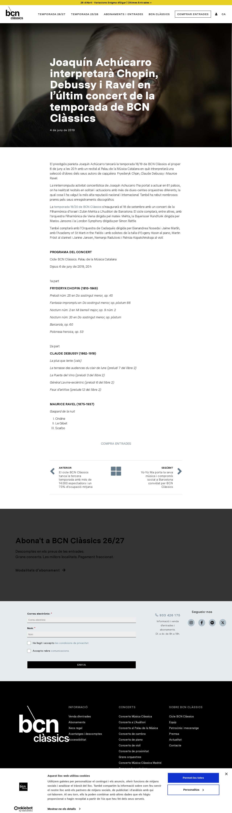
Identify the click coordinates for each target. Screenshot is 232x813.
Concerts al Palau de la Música (138, 728)
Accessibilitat (77, 739)
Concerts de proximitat (134, 751)
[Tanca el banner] (226, 771)
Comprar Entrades (193, 14)
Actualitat (175, 739)
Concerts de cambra (132, 734)
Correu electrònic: (38, 613)
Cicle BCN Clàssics (181, 716)
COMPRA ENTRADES (116, 443)
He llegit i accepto (61, 643)
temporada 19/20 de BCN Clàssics (77, 207)
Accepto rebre (51, 650)
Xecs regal (75, 728)
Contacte (175, 745)
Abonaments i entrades (123, 14)
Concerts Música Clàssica (135, 716)
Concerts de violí (129, 745)
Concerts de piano (131, 739)
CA (224, 14)
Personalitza (193, 786)
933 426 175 (167, 615)
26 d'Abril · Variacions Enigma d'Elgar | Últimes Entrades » (116, 2)
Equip (172, 722)
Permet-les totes (193, 774)
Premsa (174, 734)
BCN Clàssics (159, 14)
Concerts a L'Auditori (132, 722)
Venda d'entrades (80, 716)
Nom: (30, 628)
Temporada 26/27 (51, 14)
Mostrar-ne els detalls (61, 805)
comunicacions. (60, 650)
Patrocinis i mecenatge (184, 728)
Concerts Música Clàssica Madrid (140, 763)
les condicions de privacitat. (72, 643)
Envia (81, 664)
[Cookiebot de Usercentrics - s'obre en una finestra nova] (23, 806)
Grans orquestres (130, 757)
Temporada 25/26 (84, 14)
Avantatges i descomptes (85, 734)
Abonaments (77, 722)
